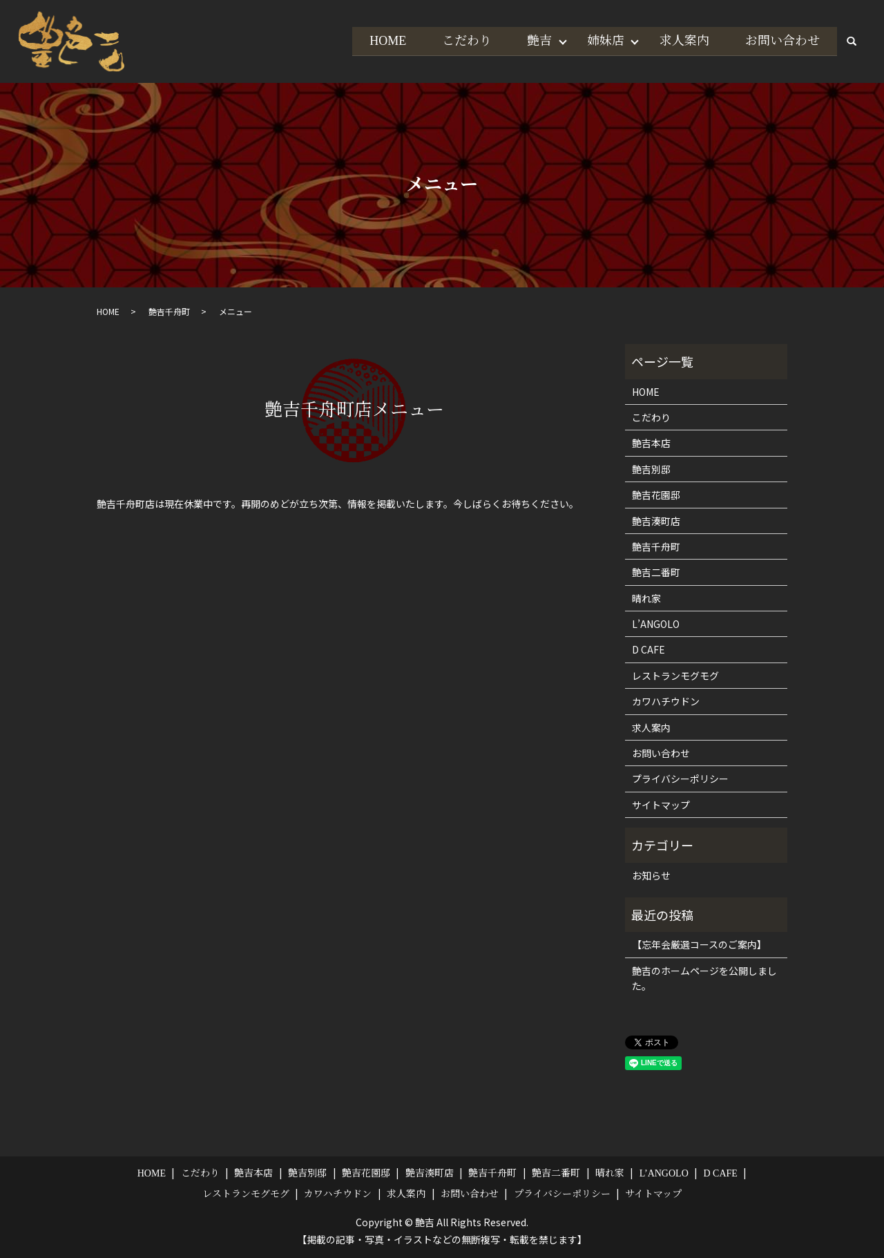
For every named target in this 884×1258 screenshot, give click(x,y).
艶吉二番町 (656, 572)
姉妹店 (600, 41)
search (851, 41)
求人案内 (682, 41)
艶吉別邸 (651, 469)
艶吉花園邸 (656, 495)
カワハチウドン (666, 701)
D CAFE (648, 649)
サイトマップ (661, 805)
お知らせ (651, 875)
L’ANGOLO (656, 624)
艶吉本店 (651, 443)
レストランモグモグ (675, 676)
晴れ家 (646, 598)
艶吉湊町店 (656, 521)
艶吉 (532, 41)
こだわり (458, 41)
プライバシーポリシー (680, 778)
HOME (377, 41)
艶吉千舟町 (169, 311)
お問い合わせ (781, 41)
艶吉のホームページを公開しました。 (704, 978)
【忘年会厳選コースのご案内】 (699, 944)
